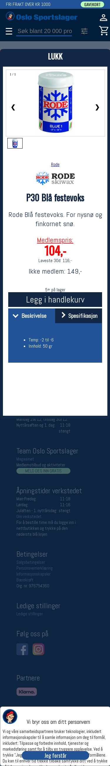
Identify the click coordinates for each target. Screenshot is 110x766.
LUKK (55, 56)
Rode (55, 164)
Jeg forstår (55, 755)
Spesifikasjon (77, 316)
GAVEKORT (92, 4)
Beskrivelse (28, 316)
